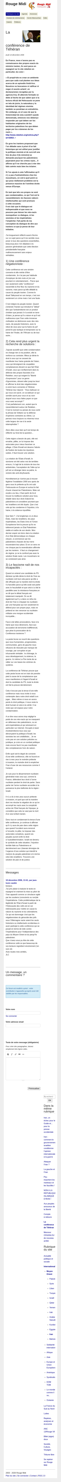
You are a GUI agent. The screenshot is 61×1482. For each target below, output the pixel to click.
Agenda (24, 14)
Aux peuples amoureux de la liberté (49, 1206)
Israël (51, 1298)
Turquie (52, 1293)
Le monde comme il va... (51, 1392)
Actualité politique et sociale (48, 1259)
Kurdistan (53, 1325)
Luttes (46, 1414)
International (49, 1266)
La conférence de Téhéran (49, 1225)
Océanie (50, 1400)
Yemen (52, 1308)
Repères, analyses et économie (48, 1421)
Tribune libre (49, 1455)
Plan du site (11, 1476)
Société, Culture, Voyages (47, 1447)
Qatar (51, 1303)
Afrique (50, 1352)
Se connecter (11, 1016)
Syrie (51, 1284)
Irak (51, 1312)
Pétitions (17, 22)
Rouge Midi (16, 4)
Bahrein (52, 1339)
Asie (48, 1357)
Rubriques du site (13, 14)
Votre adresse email (15, 1022)
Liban (51, 1288)
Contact (33, 1476)
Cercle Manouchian (34, 18)
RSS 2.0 (41, 1476)
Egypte (52, 1329)
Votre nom (10, 1009)
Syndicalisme (52, 1377)
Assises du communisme (15, 18)
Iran (51, 1334)
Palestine (53, 1279)
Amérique (51, 1372)
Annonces (33, 14)
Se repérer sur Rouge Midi (48, 1462)
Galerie (9, 22)
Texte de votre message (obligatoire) (22, 1042)
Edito (45, 18)
